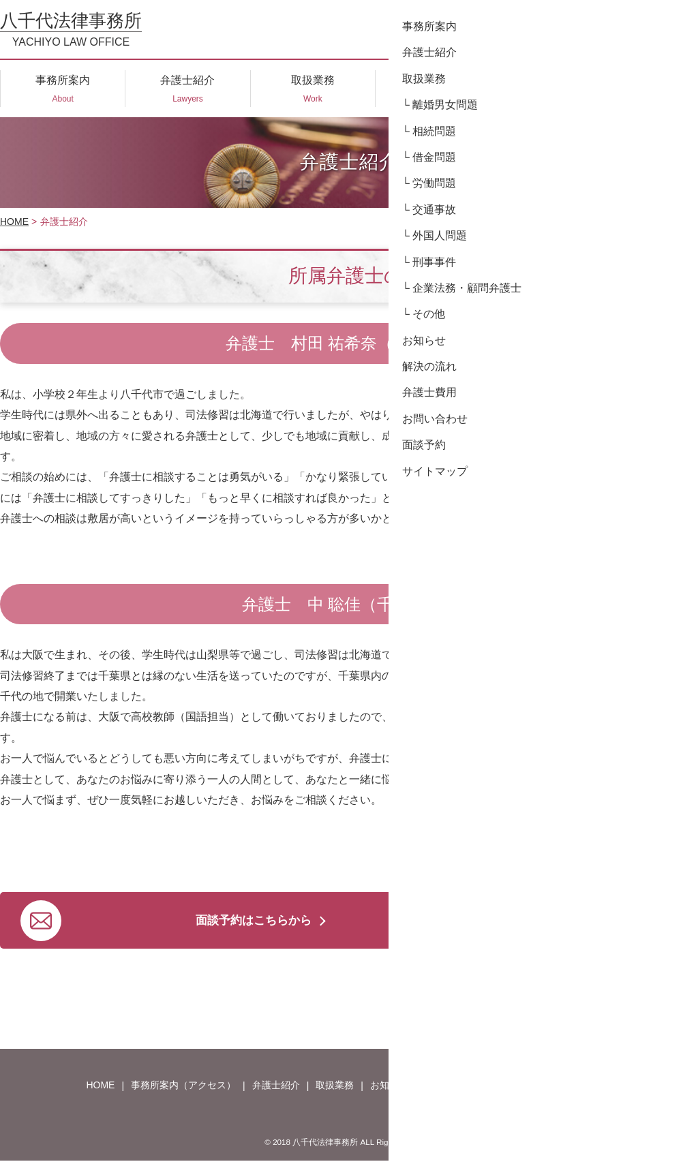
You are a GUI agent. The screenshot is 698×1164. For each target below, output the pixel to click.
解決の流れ (448, 1087)
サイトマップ (635, 1087)
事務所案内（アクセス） (183, 1087)
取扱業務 (335, 1087)
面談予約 (571, 1087)
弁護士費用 (512, 1087)
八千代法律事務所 (71, 29)
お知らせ (389, 1087)
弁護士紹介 (276, 1087)
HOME (14, 221)
